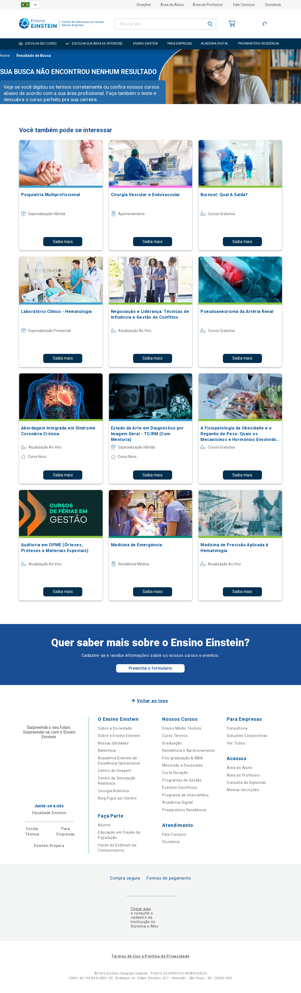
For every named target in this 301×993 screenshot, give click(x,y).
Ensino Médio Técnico (181, 728)
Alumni (104, 825)
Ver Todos (236, 743)
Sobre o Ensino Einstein (119, 736)
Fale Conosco (244, 5)
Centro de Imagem (114, 770)
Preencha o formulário (150, 668)
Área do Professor (208, 5)
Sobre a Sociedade (115, 728)
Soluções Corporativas (247, 736)
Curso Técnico (175, 736)
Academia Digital (177, 802)
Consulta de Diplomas (246, 782)
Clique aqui (141, 909)
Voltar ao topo (152, 700)
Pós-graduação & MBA (182, 758)
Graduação (172, 743)
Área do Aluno (172, 5)
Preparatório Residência (184, 810)
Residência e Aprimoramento (188, 750)
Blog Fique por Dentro (117, 798)
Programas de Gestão (182, 780)
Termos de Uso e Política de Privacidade (150, 956)
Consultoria (237, 728)
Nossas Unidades (113, 743)
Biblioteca (107, 750)
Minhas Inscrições (243, 790)
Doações (144, 5)
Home (5, 56)
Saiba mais (63, 241)
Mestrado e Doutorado (182, 765)
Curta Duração (175, 773)
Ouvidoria (273, 5)
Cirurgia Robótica (113, 791)
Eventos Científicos (179, 787)
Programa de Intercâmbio (185, 795)
